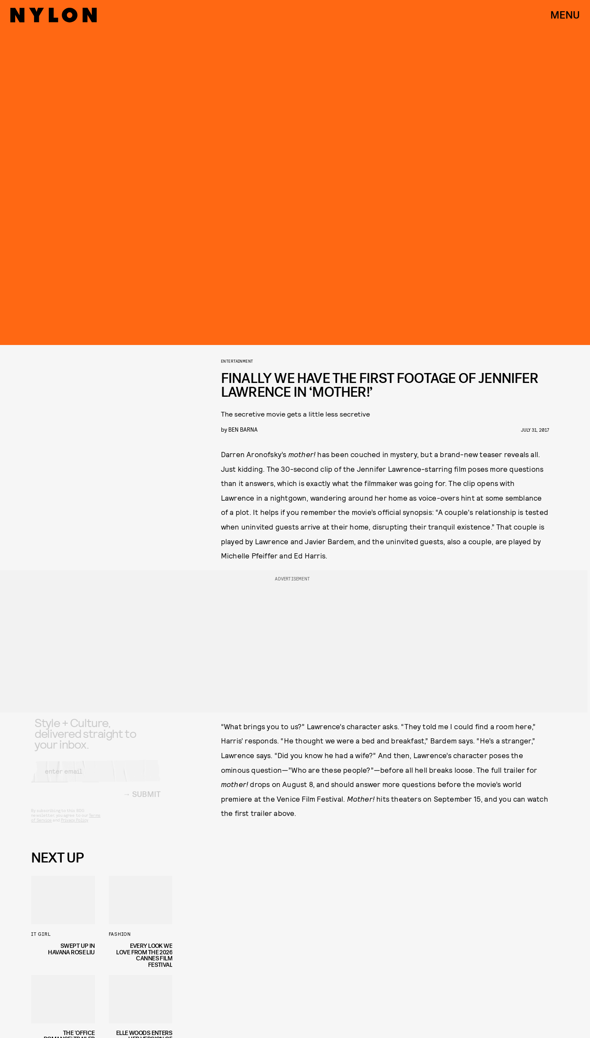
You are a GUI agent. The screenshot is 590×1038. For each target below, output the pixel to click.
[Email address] (96, 778)
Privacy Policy (74, 827)
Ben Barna (243, 429)
